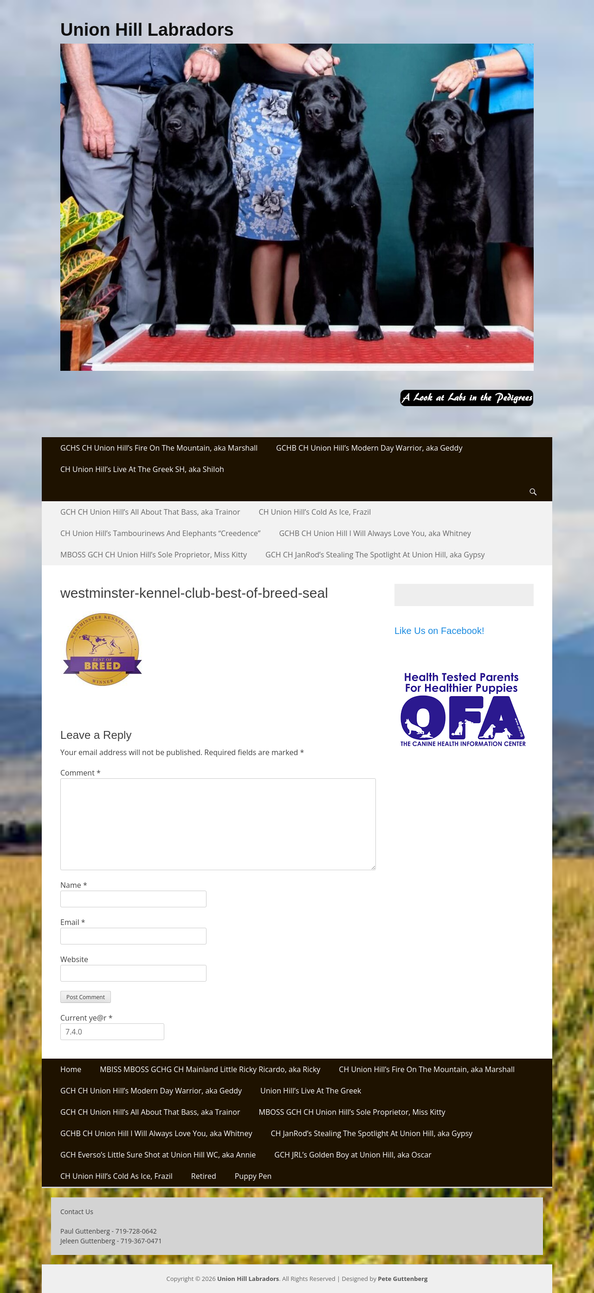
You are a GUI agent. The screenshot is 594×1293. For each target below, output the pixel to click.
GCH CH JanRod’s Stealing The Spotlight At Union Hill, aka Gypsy (374, 555)
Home (70, 1069)
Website (74, 959)
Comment (80, 773)
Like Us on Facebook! (439, 631)
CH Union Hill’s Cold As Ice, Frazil (315, 512)
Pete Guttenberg (402, 1278)
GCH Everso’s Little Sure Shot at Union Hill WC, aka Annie (158, 1155)
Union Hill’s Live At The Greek (310, 1091)
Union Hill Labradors (147, 29)
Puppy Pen (253, 1176)
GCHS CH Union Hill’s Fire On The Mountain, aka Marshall (159, 448)
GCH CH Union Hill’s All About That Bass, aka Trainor (150, 512)
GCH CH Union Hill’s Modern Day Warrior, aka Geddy (151, 1091)
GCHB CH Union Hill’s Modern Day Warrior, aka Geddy (369, 448)
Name (73, 885)
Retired (203, 1176)
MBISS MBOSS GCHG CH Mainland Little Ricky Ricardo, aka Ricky (210, 1069)
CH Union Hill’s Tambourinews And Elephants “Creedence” (160, 533)
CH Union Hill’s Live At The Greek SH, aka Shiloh (142, 469)
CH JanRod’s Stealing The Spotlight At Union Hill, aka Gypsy (371, 1133)
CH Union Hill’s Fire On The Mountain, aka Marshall (427, 1069)
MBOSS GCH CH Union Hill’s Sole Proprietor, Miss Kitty (153, 555)
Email (72, 922)
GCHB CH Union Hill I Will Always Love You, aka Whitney (375, 533)
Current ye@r (86, 1018)
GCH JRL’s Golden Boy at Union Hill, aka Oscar (352, 1155)
